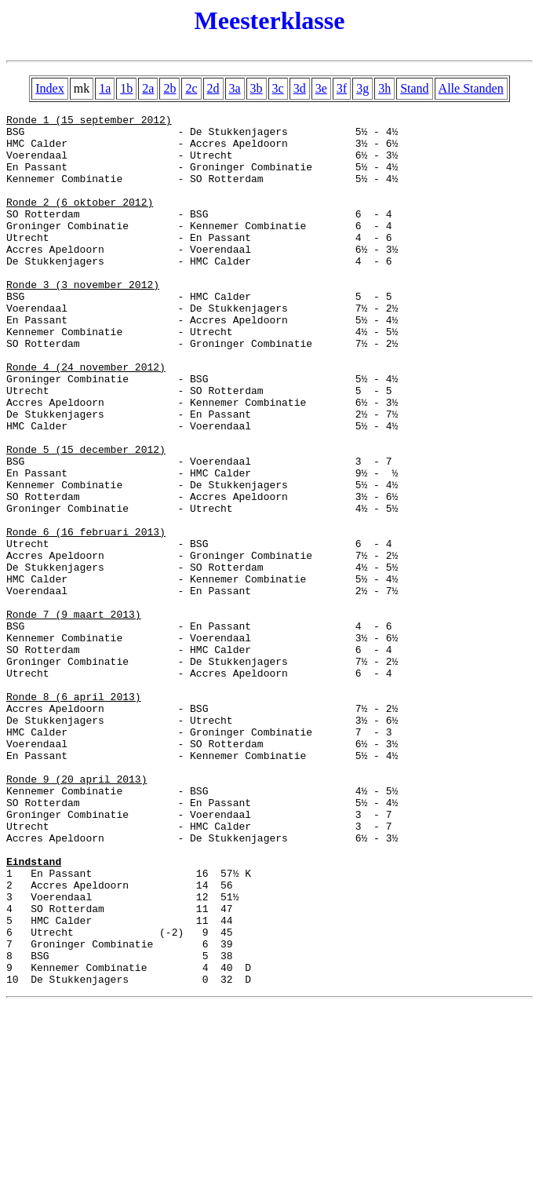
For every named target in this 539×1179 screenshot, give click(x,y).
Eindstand (33, 1012)
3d (299, 88)
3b (256, 88)
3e (321, 88)
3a (235, 88)
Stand (414, 88)
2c (191, 88)
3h (384, 88)
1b (126, 88)
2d (213, 88)
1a (105, 88)
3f (342, 88)
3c (278, 88)
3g (362, 88)
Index (49, 88)
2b (169, 88)
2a (148, 88)
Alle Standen (471, 88)
